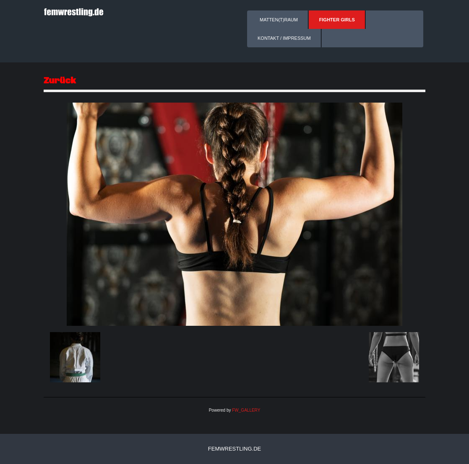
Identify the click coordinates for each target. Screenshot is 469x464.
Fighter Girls (337, 19)
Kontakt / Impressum (284, 38)
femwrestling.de (234, 449)
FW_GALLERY (246, 410)
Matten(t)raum (279, 19)
